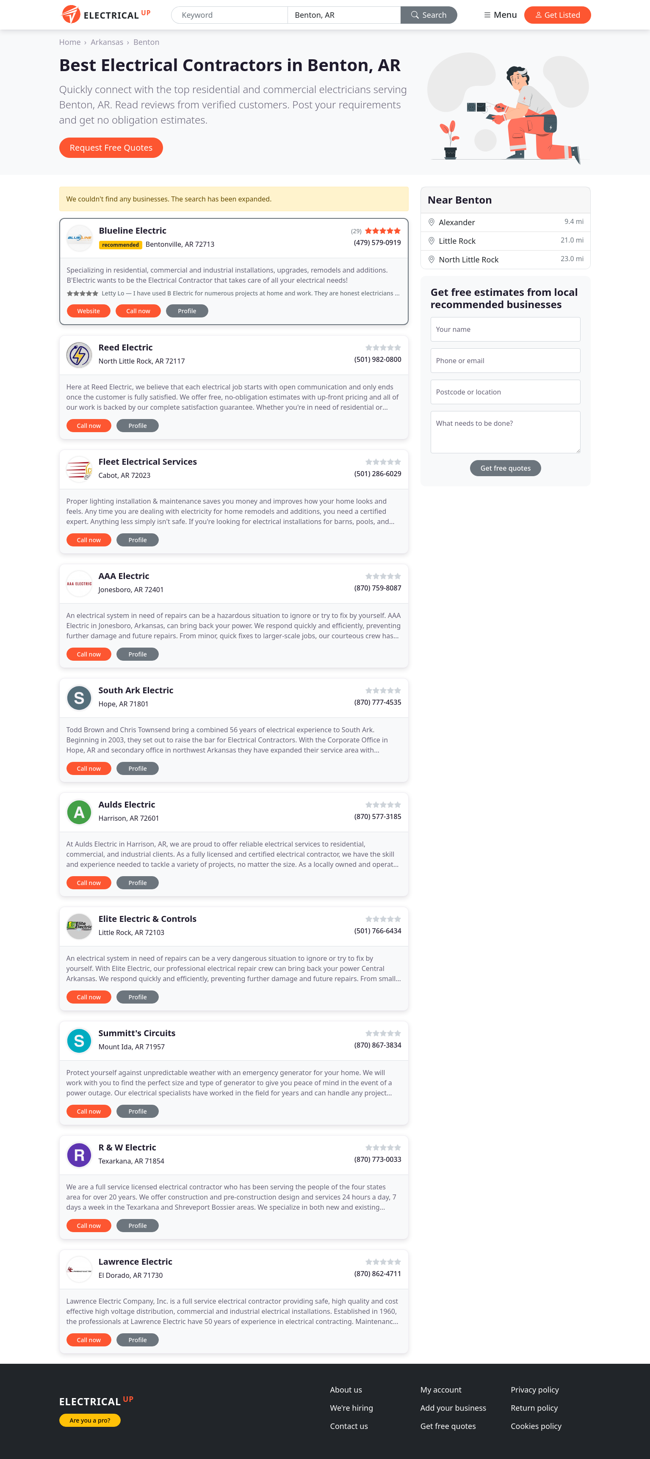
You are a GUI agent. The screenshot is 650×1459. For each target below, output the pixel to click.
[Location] (344, 15)
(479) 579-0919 (377, 242)
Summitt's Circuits (137, 1033)
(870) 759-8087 (377, 588)
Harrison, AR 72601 (129, 818)
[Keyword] (229, 15)
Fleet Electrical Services (148, 461)
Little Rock (506, 240)
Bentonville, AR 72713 (180, 244)
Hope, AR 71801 (124, 704)
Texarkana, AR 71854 (131, 1161)
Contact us (349, 1426)
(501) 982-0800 (377, 359)
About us (346, 1390)
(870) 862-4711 (377, 1273)
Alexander (506, 222)
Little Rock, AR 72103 (132, 932)
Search (429, 15)
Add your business (453, 1408)
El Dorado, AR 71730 (131, 1275)
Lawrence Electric (136, 1261)
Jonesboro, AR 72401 (131, 589)
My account (441, 1390)
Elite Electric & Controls (148, 918)
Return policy (534, 1408)
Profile (187, 311)
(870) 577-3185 (377, 816)
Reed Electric (126, 347)
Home (70, 42)
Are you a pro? (90, 1420)
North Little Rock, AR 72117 (142, 361)
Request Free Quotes (111, 147)
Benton (146, 42)
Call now (138, 311)
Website (88, 311)
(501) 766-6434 (377, 930)
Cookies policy (536, 1426)
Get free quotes (506, 468)
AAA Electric (124, 576)
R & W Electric (127, 1147)
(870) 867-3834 (377, 1045)
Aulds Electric (127, 804)
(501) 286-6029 (377, 473)
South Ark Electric (136, 690)
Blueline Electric (133, 230)
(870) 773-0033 (377, 1159)
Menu (500, 14)
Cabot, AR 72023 (125, 475)
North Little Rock (506, 259)
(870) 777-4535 (377, 702)
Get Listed (558, 15)
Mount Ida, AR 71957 (132, 1046)
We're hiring (351, 1408)
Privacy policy (535, 1390)
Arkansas (107, 42)
